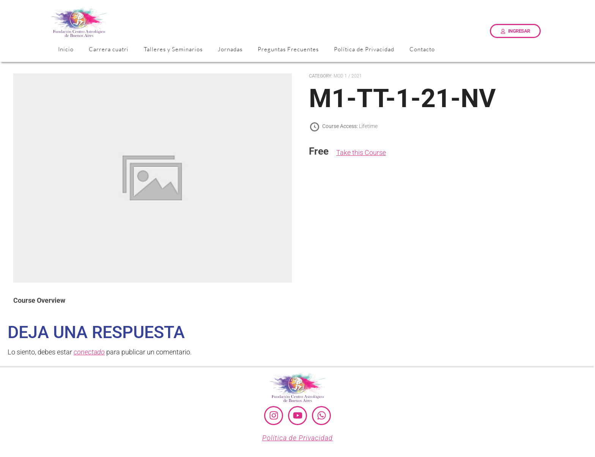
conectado (89, 352)
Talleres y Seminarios (173, 49)
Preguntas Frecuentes (288, 49)
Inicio (66, 49)
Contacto (422, 49)
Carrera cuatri (109, 49)
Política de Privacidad (364, 49)
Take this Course (361, 153)
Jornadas (230, 49)
